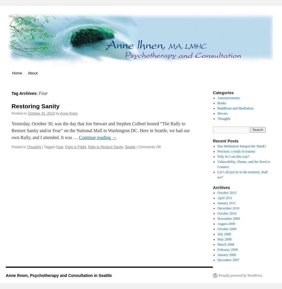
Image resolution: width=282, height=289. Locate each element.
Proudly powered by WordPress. (241, 275)
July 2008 (224, 234)
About (33, 73)
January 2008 (227, 255)
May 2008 (225, 239)
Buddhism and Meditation (236, 108)
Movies (223, 113)
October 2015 (227, 193)
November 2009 (229, 219)
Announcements (229, 98)
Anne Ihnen (69, 113)
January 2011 (227, 203)
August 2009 (226, 224)
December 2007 (228, 260)
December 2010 (228, 208)
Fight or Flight (75, 147)
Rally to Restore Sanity (105, 147)
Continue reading (98, 137)
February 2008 (228, 250)
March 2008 (226, 244)
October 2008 (227, 229)
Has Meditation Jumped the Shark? (242, 146)
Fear (59, 147)
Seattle (130, 147)
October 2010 (227, 213)
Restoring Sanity (36, 106)
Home (17, 73)
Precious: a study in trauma (236, 151)
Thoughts (34, 147)
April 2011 (225, 198)
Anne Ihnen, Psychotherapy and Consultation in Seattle (59, 275)
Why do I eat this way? (233, 157)
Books (222, 103)
